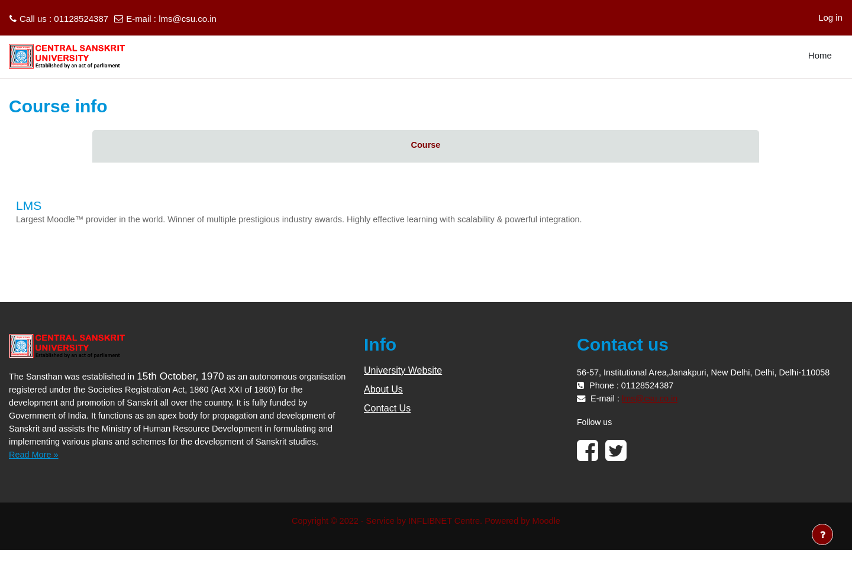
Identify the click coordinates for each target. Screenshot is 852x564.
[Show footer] (822, 534)
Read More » (34, 468)
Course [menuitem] (426, 145)
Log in (830, 17)
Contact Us (387, 409)
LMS (28, 205)
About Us (383, 390)
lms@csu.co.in (188, 19)
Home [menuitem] (820, 55)
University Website (403, 371)
